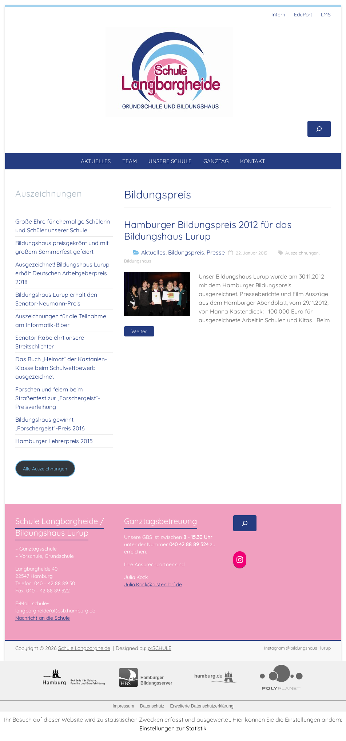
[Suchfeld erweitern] (319, 129)
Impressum (123, 706)
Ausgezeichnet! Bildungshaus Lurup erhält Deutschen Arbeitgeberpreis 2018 (62, 273)
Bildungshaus (137, 261)
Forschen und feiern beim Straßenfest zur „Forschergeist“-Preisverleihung (57, 398)
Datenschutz (152, 706)
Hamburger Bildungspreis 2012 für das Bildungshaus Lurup (207, 230)
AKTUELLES (96, 161)
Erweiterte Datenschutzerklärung (201, 706)
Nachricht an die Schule (42, 618)
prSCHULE (159, 648)
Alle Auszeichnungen (45, 469)
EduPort (303, 14)
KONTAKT (252, 161)
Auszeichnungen (302, 253)
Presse (216, 252)
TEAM (129, 161)
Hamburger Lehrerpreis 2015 (54, 441)
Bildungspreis (186, 252)
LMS (326, 14)
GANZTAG (215, 161)
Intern (278, 14)
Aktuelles (153, 252)
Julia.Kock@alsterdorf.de (153, 584)
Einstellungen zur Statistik (173, 728)
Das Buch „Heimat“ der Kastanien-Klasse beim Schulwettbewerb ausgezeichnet (61, 367)
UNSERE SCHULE (170, 161)
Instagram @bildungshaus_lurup (297, 648)
